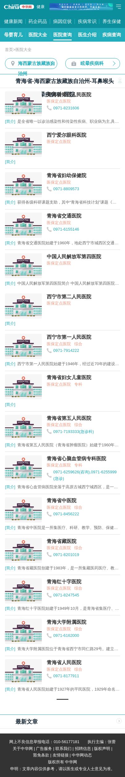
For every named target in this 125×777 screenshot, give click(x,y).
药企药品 (37, 21)
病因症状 (62, 21)
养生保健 (111, 21)
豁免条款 (41, 755)
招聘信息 (83, 748)
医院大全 (37, 34)
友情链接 (61, 755)
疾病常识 (87, 21)
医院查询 (62, 34)
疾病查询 (111, 34)
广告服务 (44, 748)
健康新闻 (13, 21)
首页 (9, 49)
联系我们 (63, 748)
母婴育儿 (13, 34)
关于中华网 (23, 748)
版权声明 (102, 748)
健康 (41, 6)
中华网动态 (82, 755)
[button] (62, 699)
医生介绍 (87, 34)
